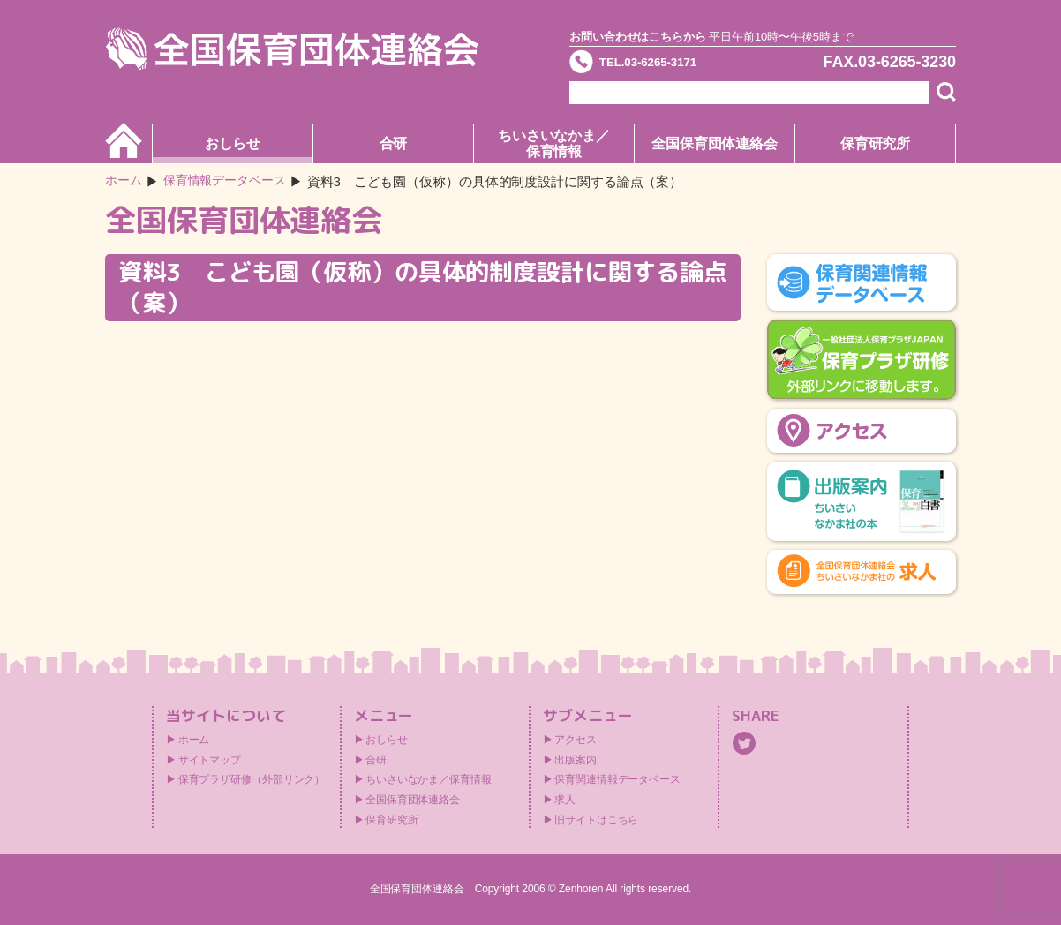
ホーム (125, 181)
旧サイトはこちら (596, 820)
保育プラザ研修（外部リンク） (252, 779)
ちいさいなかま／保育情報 (554, 143)
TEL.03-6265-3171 (669, 65)
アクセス (575, 739)
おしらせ (233, 143)
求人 (565, 799)
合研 (394, 143)
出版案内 (575, 760)
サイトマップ (209, 760)
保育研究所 (875, 143)
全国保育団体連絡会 (714, 143)
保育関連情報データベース (617, 779)
